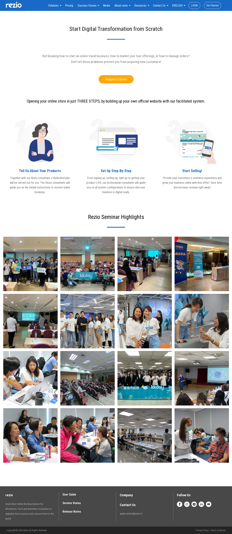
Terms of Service (218, 530)
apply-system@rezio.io (131, 513)
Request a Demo (116, 79)
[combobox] (54, 5)
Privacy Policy (202, 530)
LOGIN (194, 5)
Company (126, 495)
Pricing (69, 5)
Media (106, 5)
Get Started (212, 5)
